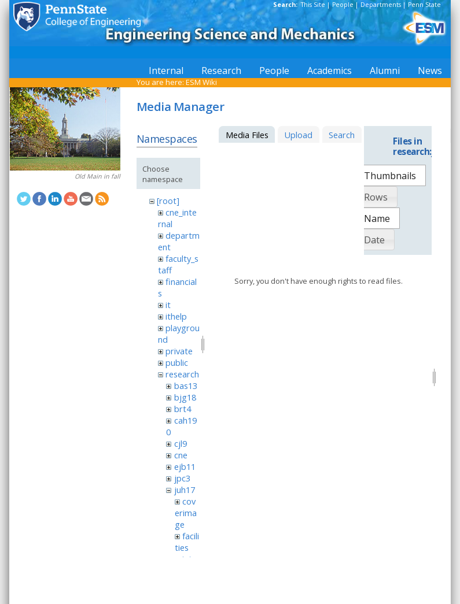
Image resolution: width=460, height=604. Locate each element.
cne (180, 455)
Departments (380, 5)
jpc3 (182, 478)
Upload (298, 134)
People (343, 5)
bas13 (185, 385)
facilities (187, 541)
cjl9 (180, 443)
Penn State (424, 5)
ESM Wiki (201, 82)
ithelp (176, 316)
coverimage (186, 512)
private (179, 351)
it (168, 304)
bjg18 (185, 397)
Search (342, 134)
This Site (313, 5)
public (176, 362)
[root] (168, 200)
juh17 (184, 489)
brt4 (182, 408)
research (182, 374)
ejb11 (185, 466)
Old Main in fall (97, 176)
